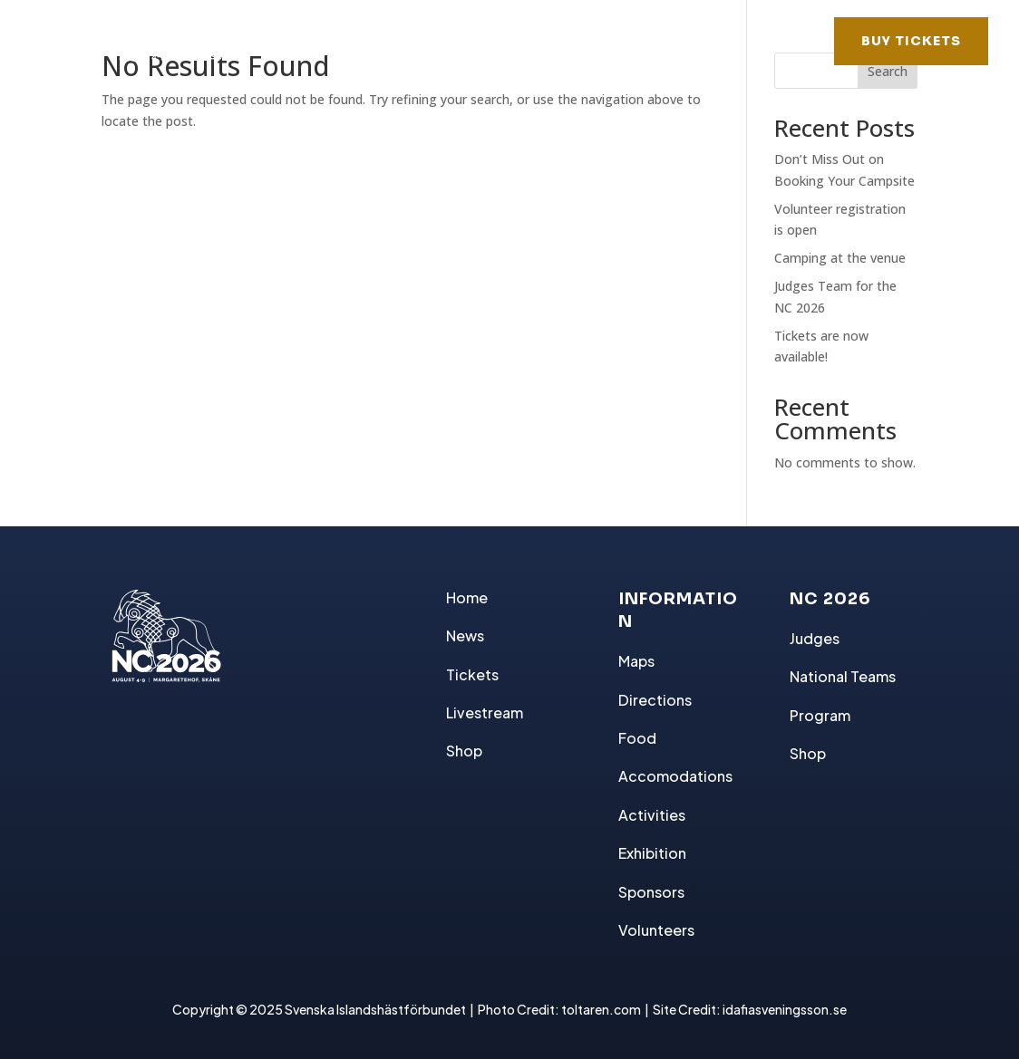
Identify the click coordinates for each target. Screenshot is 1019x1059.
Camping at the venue (840, 257)
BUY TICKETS (911, 41)
